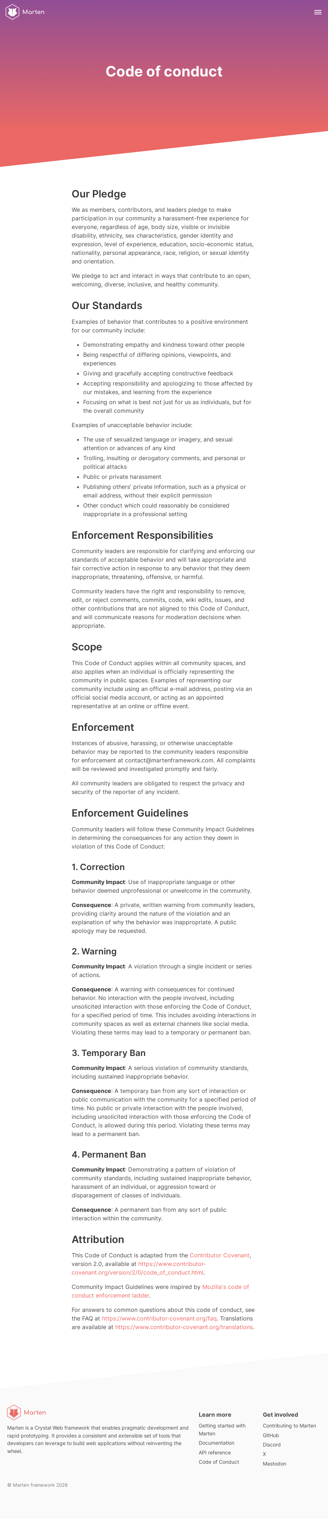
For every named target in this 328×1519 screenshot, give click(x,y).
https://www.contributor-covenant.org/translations (184, 1327)
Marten (24, 11)
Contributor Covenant (220, 1255)
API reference (215, 1452)
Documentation (216, 1443)
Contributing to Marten (289, 1425)
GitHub (271, 1435)
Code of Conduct (219, 1462)
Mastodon (274, 1463)
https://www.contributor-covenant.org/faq (159, 1318)
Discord (272, 1444)
